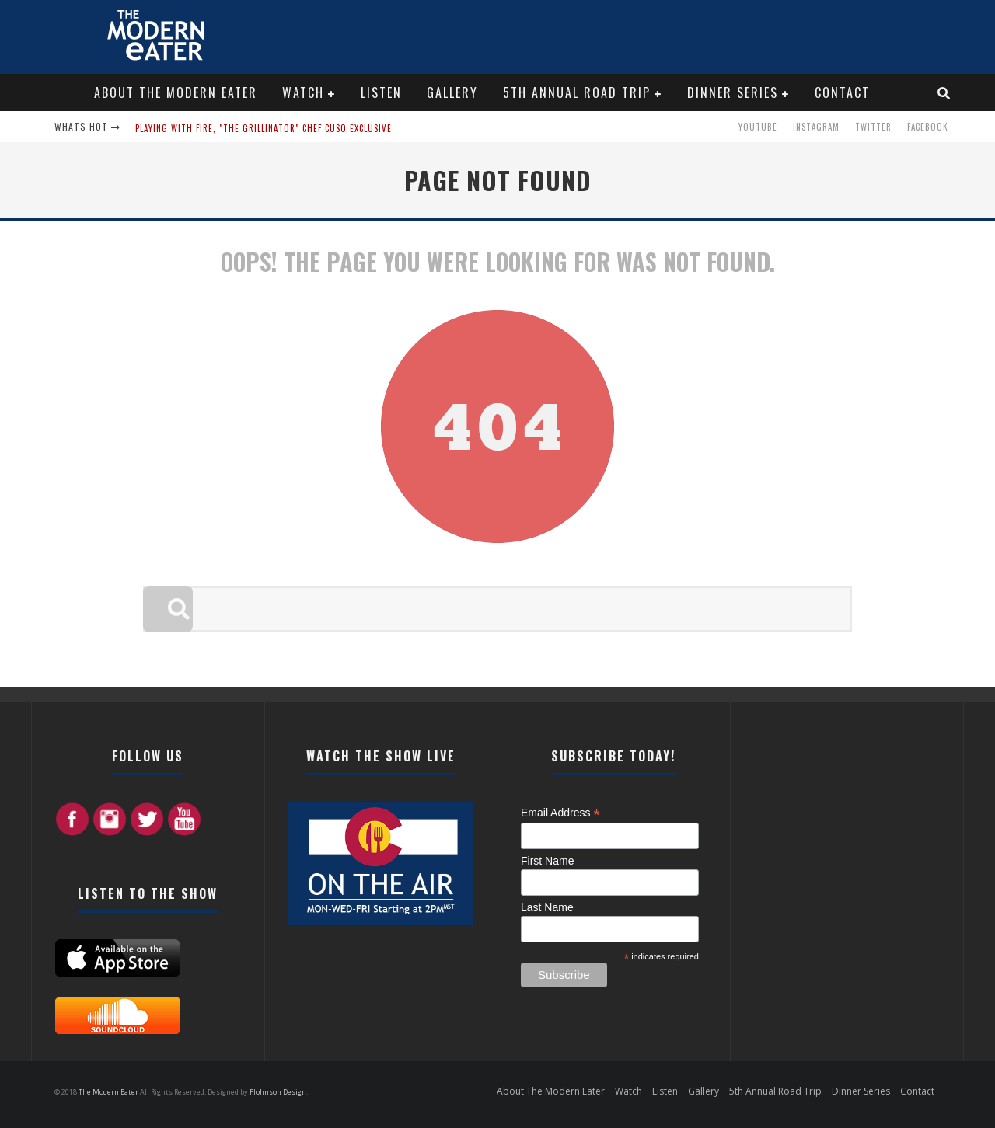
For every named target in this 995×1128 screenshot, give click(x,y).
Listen (381, 92)
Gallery (452, 92)
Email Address (560, 813)
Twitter (873, 126)
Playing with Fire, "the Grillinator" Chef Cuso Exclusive (263, 128)
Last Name (547, 907)
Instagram (816, 126)
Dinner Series (732, 92)
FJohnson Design (278, 1092)
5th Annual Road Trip (577, 92)
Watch (303, 92)
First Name (547, 861)
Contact (842, 92)
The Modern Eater (109, 1092)
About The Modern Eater (175, 92)
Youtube (757, 126)
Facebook (927, 126)
